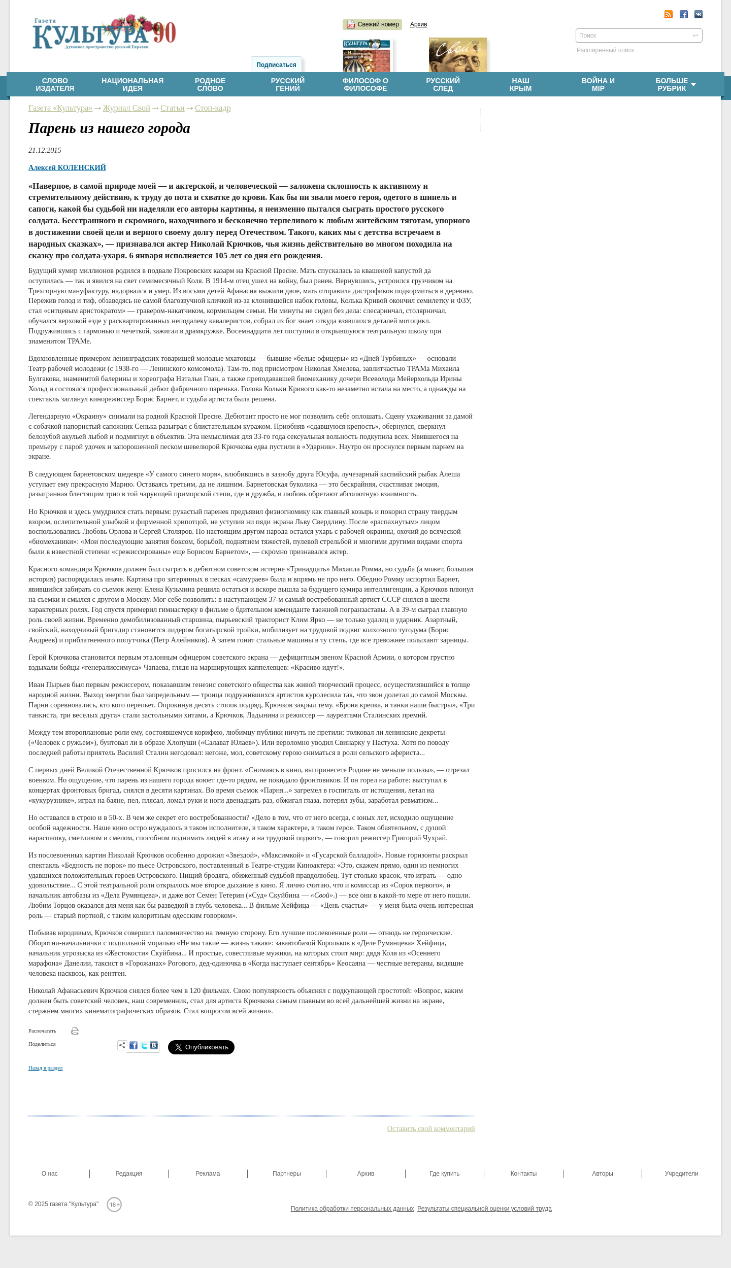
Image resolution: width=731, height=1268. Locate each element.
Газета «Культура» (60, 108)
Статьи (172, 108)
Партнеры (287, 1173)
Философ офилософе (365, 84)
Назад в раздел (45, 1068)
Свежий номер (378, 24)
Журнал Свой (126, 108)
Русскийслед (443, 84)
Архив (418, 24)
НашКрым (520, 84)
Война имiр (598, 84)
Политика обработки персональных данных (352, 1208)
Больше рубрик (675, 84)
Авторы (602, 1173)
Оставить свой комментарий (431, 1128)
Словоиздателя (55, 84)
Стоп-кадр (213, 108)
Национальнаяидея (132, 84)
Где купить (444, 1173)
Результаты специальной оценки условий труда (484, 1208)
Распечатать (42, 1030)
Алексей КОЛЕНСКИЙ (67, 167)
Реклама (207, 1173)
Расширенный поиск (605, 50)
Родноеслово (210, 84)
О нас (50, 1173)
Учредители (682, 1173)
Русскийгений (288, 84)
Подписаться (276, 64)
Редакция (128, 1173)
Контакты (524, 1173)
